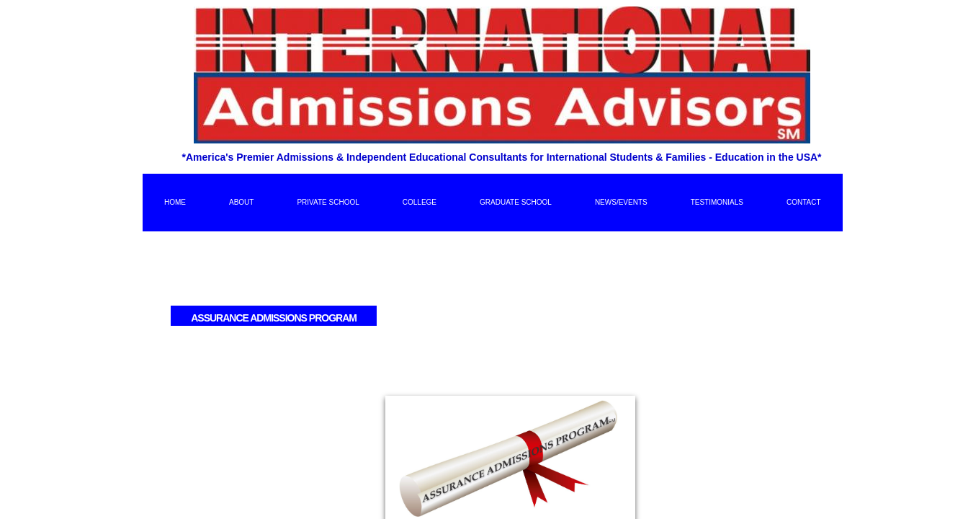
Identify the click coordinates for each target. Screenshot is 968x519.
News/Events (621, 202)
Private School (328, 202)
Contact (803, 202)
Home (175, 202)
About (241, 202)
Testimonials (717, 202)
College (419, 202)
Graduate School (516, 202)
